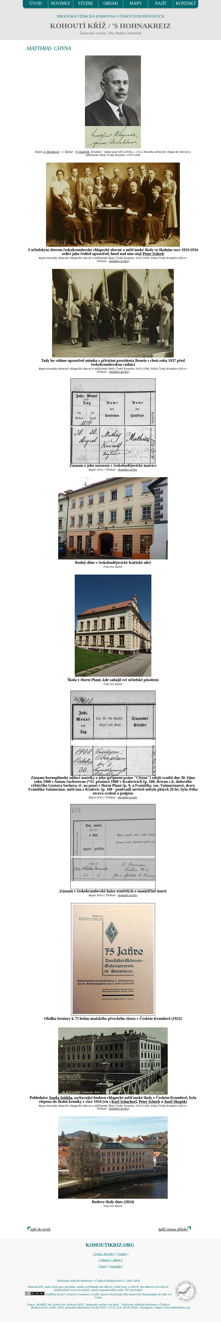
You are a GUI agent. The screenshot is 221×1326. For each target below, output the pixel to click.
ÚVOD (35, 3)
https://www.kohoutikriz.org (173, 1307)
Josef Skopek (175, 1101)
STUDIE (85, 3)
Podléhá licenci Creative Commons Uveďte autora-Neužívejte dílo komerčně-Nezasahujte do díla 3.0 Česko (98, 1296)
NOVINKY (60, 3)
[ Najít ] (103, 1266)
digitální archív (118, 261)
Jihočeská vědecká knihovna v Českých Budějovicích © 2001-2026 (98, 1280)
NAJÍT (160, 3)
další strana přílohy (173, 1229)
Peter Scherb (153, 254)
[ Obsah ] (105, 1260)
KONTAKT (186, 3)
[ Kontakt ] (116, 1266)
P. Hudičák (82, 152)
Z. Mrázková (51, 152)
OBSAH (110, 3)
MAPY (135, 3)
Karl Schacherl (124, 1101)
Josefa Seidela (60, 1098)
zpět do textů (40, 1229)
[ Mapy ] (117, 1260)
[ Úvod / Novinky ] (104, 1254)
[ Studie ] (122, 1254)
